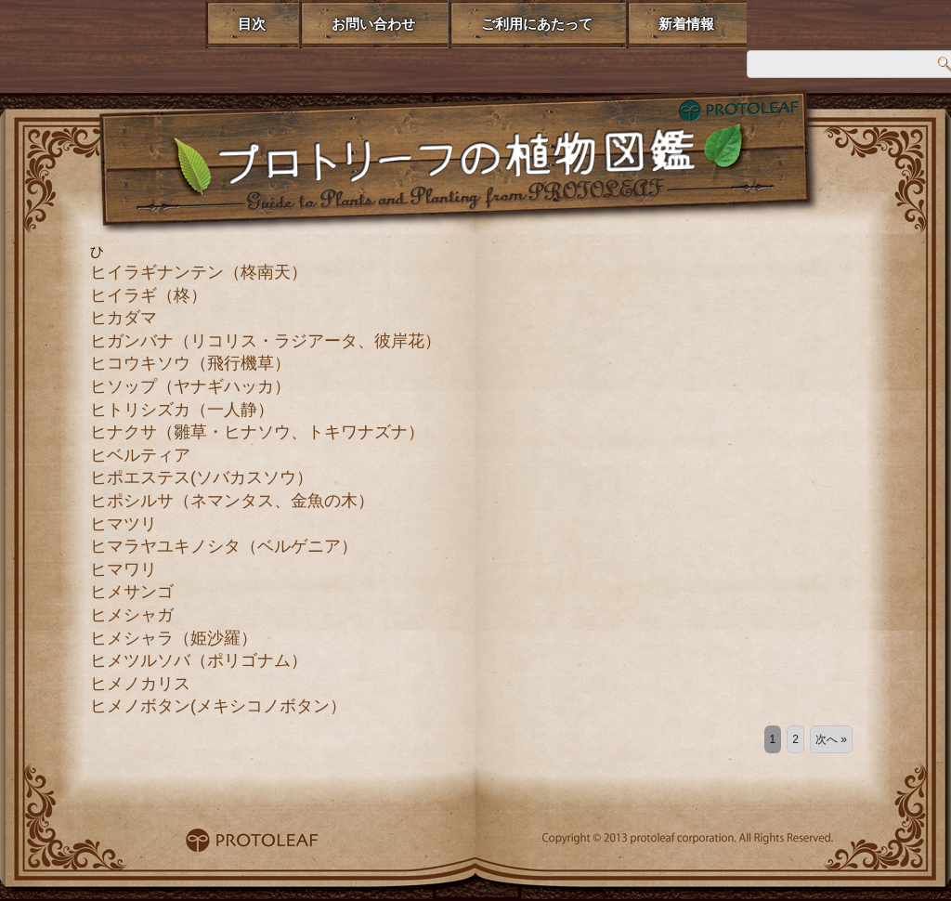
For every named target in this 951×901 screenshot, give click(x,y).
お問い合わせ (373, 24)
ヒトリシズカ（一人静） (182, 409)
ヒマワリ (123, 569)
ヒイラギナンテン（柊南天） (198, 272)
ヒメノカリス (140, 683)
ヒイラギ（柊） (148, 295)
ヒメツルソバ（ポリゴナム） (198, 660)
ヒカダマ (123, 317)
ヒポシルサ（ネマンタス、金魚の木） (232, 500)
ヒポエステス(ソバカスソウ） (201, 477)
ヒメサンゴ (132, 591)
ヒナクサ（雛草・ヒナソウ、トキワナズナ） (257, 432)
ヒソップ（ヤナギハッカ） (190, 386)
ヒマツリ (123, 524)
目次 (252, 24)
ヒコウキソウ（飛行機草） (190, 363)
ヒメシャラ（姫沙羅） (173, 638)
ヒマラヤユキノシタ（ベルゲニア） (224, 546)
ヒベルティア (140, 455)
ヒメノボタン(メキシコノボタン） (218, 706)
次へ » (831, 739)
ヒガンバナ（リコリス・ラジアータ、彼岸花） (265, 341)
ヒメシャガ (132, 615)
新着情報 (686, 24)
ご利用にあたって (537, 24)
